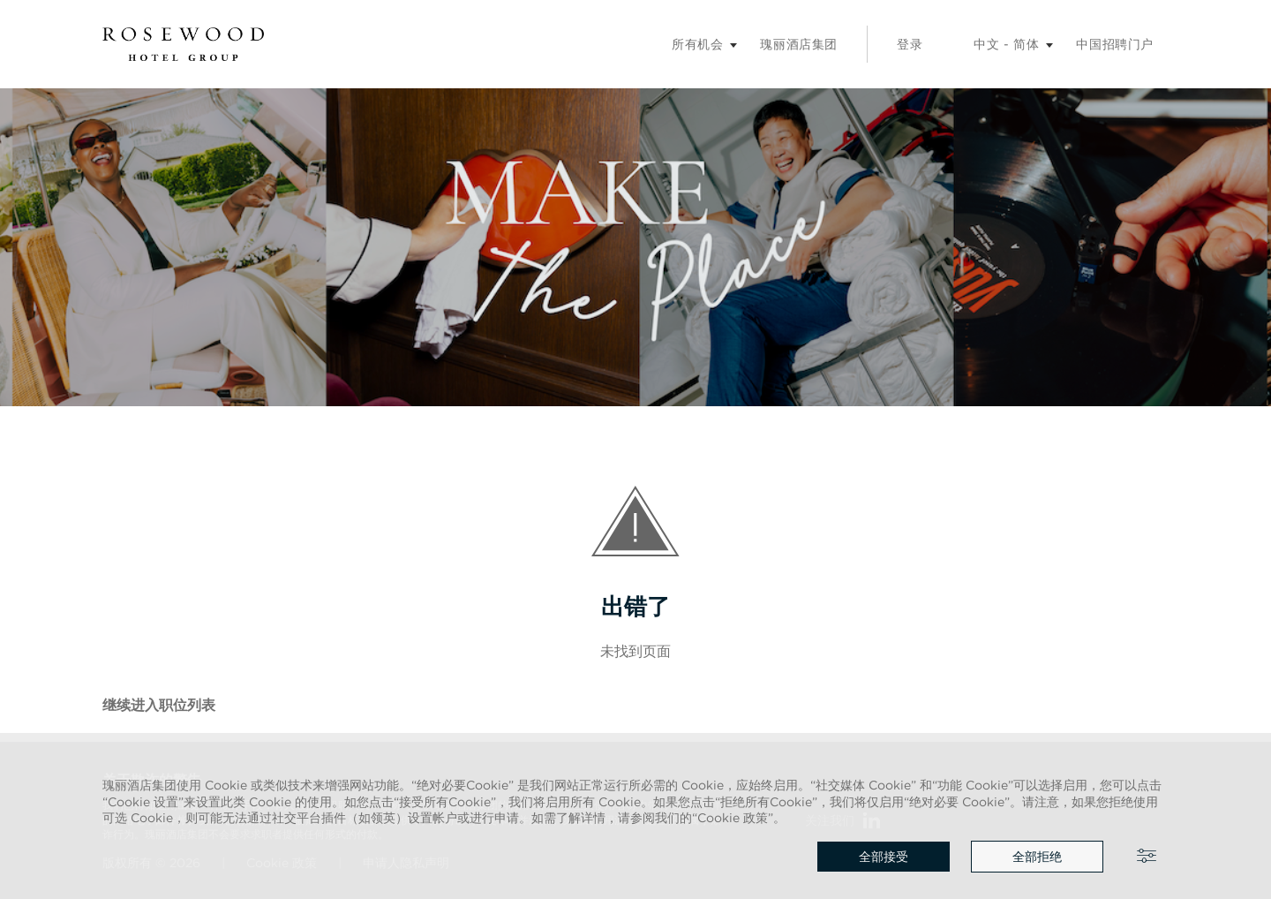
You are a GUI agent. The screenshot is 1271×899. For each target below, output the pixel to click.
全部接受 (883, 857)
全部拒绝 (1037, 857)
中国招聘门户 (1115, 44)
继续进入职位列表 (158, 705)
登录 (909, 44)
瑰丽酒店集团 (799, 44)
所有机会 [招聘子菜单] (697, 44)
